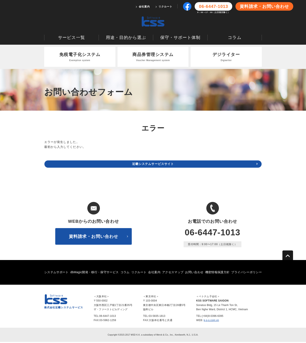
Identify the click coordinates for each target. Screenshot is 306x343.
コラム (234, 38)
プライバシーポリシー (246, 273)
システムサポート (56, 273)
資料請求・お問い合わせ (264, 6)
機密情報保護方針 (217, 273)
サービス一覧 (71, 38)
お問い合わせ (194, 273)
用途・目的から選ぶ (126, 38)
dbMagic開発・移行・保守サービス (94, 273)
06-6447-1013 (212, 233)
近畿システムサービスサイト (153, 165)
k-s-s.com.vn (211, 321)
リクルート (165, 6)
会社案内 (144, 6)
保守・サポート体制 (180, 38)
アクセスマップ (172, 273)
